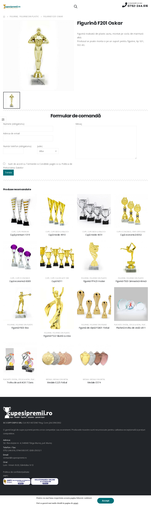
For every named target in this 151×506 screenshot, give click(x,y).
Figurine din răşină (98, 325)
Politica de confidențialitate (16, 472)
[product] (20, 211)
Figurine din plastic (98, 278)
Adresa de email (28, 135)
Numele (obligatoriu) (28, 126)
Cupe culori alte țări (59, 278)
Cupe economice (124, 232)
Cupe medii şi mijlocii (60, 232)
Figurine (85, 278)
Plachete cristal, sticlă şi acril (127, 325)
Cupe (13, 232)
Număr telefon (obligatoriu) (17, 148)
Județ (48, 148)
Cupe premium (23, 232)
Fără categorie (138, 232)
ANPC (5, 475)
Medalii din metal (60, 379)
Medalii (49, 379)
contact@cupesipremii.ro (15, 457)
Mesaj (106, 133)
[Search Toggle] (75, 6)
